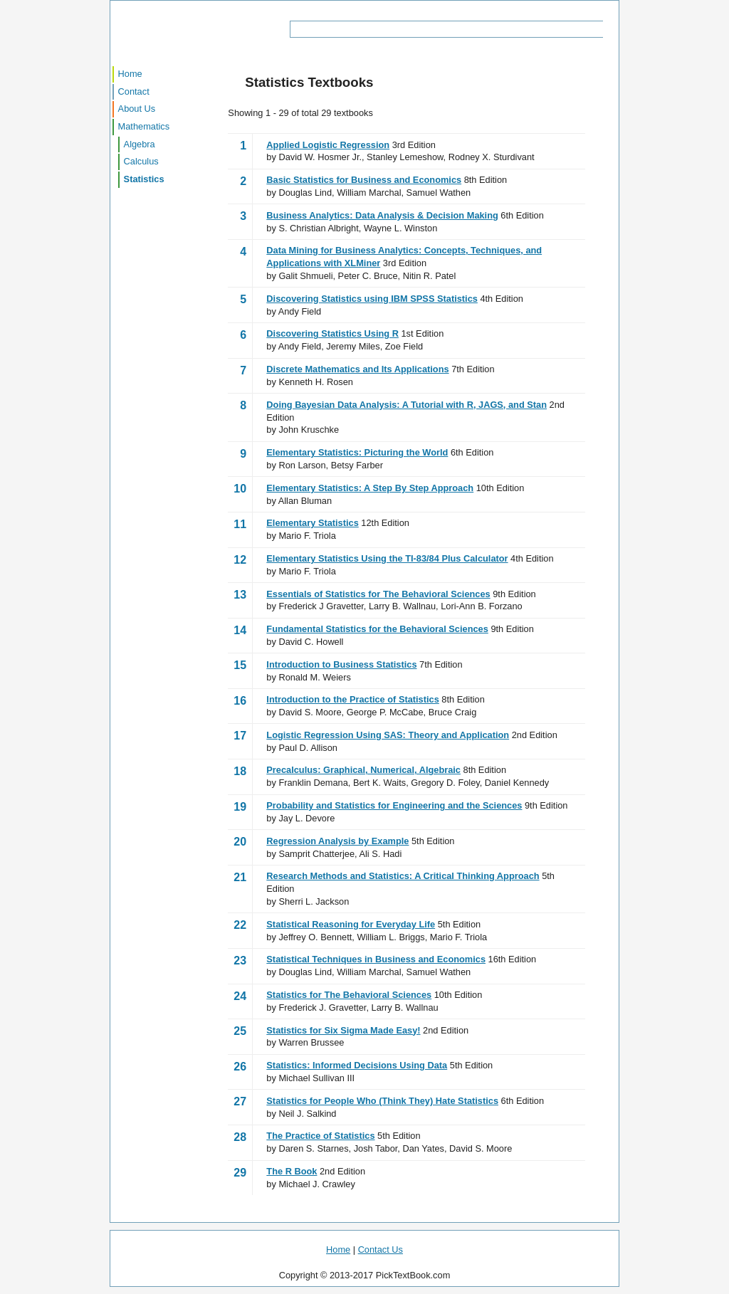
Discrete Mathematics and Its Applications (357, 369)
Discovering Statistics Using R (332, 333)
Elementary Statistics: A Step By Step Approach (369, 488)
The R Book (291, 1171)
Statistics (144, 179)
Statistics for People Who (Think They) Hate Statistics (382, 1100)
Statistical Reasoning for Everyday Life (350, 924)
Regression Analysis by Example (337, 841)
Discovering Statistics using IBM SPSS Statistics (372, 298)
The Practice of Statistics (320, 1135)
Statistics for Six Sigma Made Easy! (343, 1030)
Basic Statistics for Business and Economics (363, 179)
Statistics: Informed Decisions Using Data (356, 1065)
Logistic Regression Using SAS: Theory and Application (387, 735)
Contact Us (380, 1249)
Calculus (141, 161)
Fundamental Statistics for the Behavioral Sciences (377, 629)
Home (130, 73)
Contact (134, 91)
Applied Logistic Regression (327, 145)
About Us (137, 108)
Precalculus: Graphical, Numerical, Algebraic (363, 769)
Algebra (139, 144)
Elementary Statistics (312, 522)
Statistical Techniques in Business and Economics (376, 959)
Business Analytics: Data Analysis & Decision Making (382, 215)
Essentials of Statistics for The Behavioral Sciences (378, 594)
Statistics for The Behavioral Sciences (348, 994)
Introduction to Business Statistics (341, 664)
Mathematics (144, 126)
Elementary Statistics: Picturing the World (357, 452)
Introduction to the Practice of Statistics (352, 699)
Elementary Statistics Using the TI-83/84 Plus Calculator (387, 558)
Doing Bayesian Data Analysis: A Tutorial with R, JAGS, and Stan (406, 404)
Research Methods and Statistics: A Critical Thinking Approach (402, 875)
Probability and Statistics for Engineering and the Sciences (394, 805)
